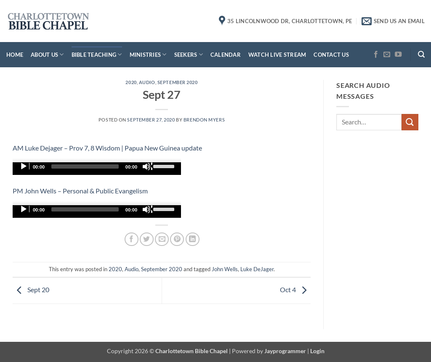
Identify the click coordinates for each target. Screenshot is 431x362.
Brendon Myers (204, 119)
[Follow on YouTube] (398, 54)
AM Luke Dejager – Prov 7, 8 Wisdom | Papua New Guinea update (107, 148)
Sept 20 (31, 290)
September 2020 (177, 82)
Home (14, 54)
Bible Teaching (97, 54)
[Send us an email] (386, 54)
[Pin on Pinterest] (177, 239)
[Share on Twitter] (147, 239)
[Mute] (147, 166)
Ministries (148, 54)
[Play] (24, 166)
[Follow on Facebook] (375, 54)
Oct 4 (295, 290)
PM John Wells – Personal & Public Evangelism (80, 191)
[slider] (85, 166)
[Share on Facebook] (131, 239)
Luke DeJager (257, 269)
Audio (147, 82)
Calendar (225, 54)
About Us (47, 54)
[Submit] (410, 122)
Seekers (188, 54)
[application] (97, 168)
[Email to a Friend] (162, 239)
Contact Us (331, 54)
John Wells (225, 269)
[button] (421, 54)
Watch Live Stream (277, 54)
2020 (130, 82)
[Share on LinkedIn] (193, 239)
